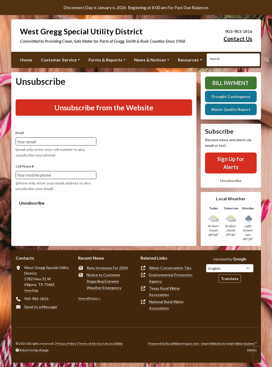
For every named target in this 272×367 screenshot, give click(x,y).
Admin (252, 350)
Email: (20, 133)
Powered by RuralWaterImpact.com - (202, 343)
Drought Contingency (230, 96)
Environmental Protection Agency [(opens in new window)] (170, 278)
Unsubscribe (230, 180)
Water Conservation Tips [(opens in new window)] (170, 268)
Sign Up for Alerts (230, 163)
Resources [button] (188, 59)
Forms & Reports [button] (105, 59)
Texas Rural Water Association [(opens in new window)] (164, 291)
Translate (229, 278)
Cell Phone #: (25, 166)
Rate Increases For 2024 (107, 268)
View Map (31, 290)
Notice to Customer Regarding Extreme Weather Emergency (104, 281)
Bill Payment (231, 83)
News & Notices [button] (150, 59)
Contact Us (238, 38)
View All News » (89, 298)
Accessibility (114, 343)
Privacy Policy (66, 343)
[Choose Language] (229, 268)
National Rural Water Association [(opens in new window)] (166, 304)
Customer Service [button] (59, 59)
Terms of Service (90, 343)
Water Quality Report (230, 109)
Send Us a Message (40, 306)
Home (26, 59)
